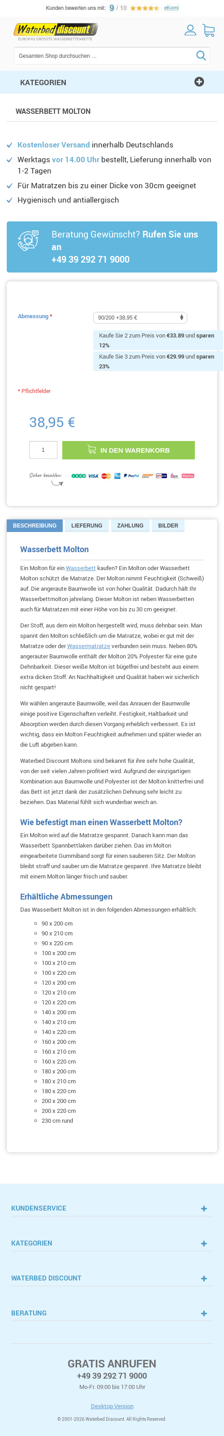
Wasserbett (81, 568)
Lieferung (86, 526)
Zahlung (130, 526)
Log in (190, 30)
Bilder (168, 526)
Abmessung (35, 316)
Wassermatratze (88, 646)
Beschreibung (34, 526)
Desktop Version (112, 1406)
